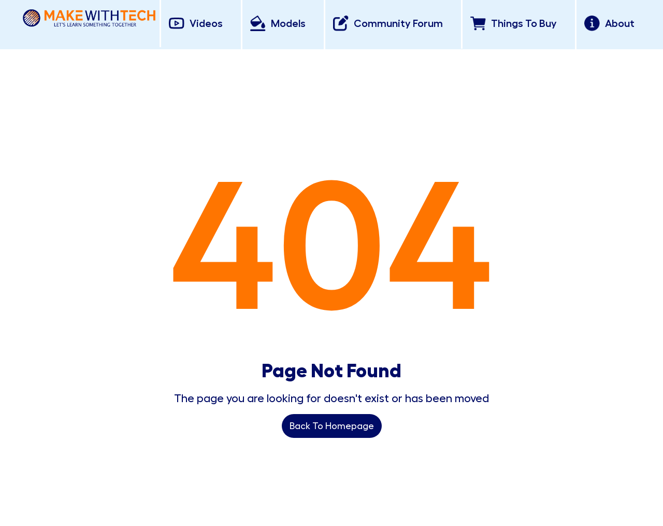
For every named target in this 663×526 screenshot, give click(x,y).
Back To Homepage (332, 426)
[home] (89, 16)
